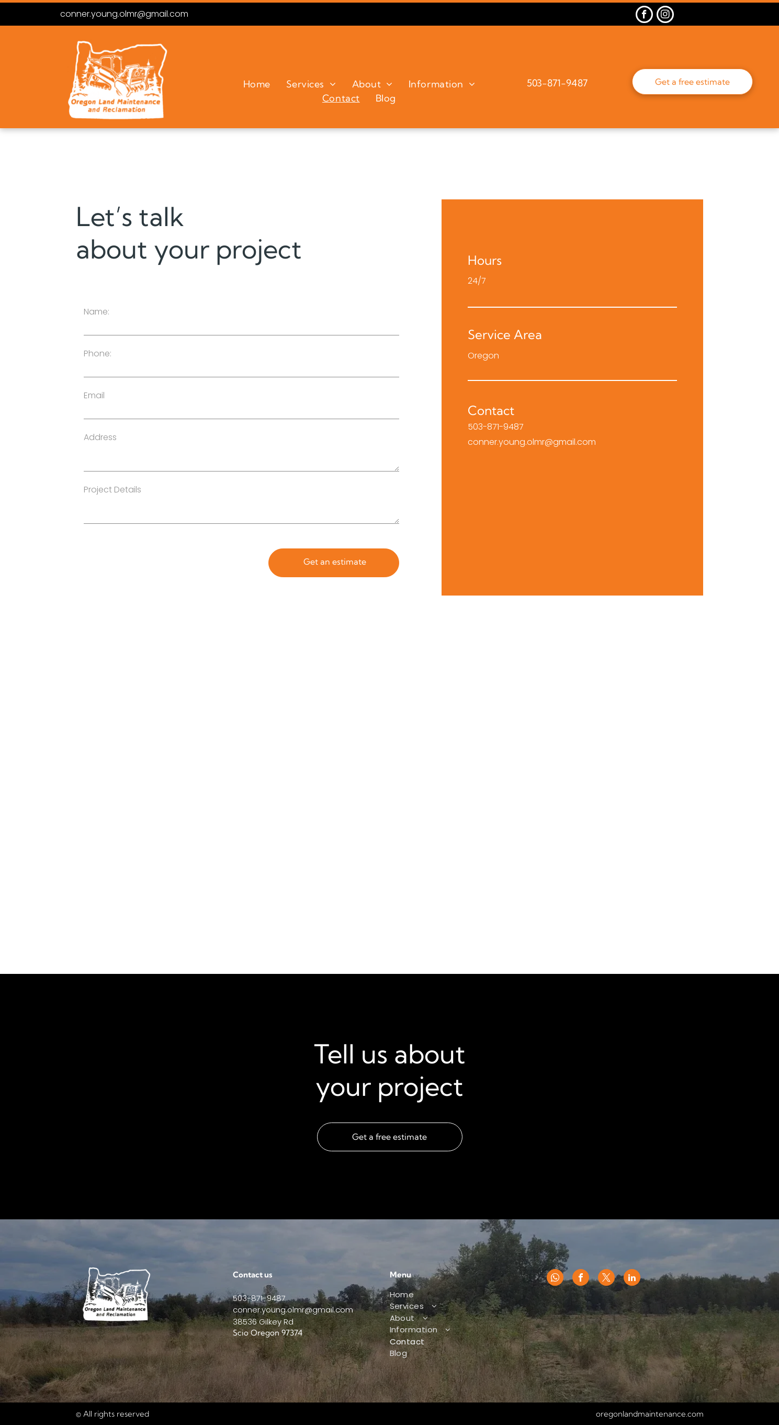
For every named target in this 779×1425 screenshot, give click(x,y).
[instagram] (665, 16)
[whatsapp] (555, 1278)
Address (100, 437)
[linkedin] (632, 1278)
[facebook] (644, 16)
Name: (96, 312)
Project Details (112, 490)
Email (94, 395)
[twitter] (606, 1278)
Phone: (97, 353)
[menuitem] (256, 84)
